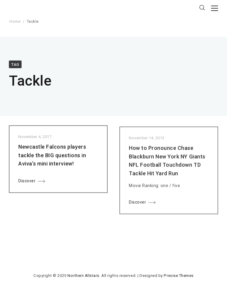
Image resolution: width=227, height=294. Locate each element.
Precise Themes (178, 275)
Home (14, 21)
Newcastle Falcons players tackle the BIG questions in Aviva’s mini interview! (52, 156)
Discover (26, 182)
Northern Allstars (83, 275)
